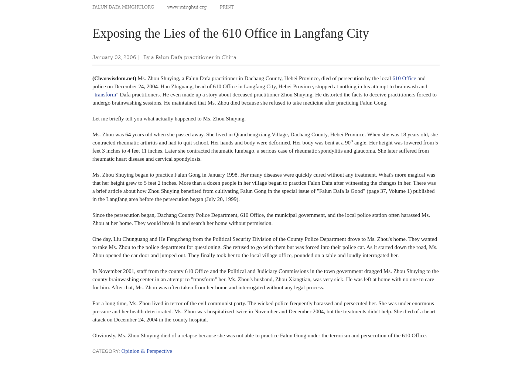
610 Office (404, 78)
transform (105, 95)
